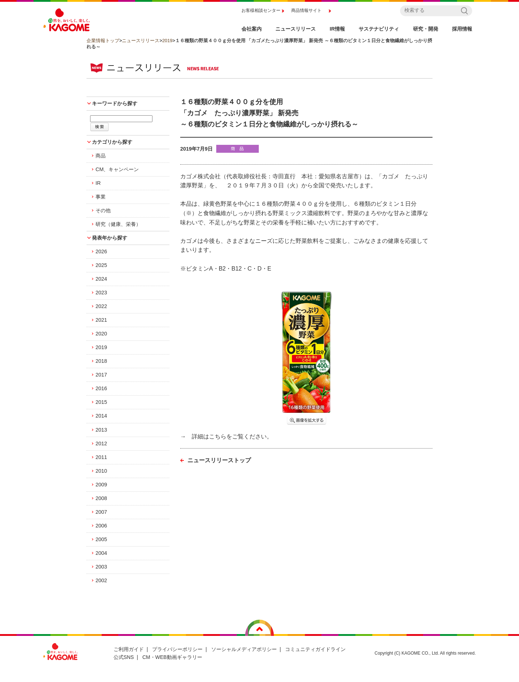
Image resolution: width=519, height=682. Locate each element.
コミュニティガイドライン (315, 649)
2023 (101, 292)
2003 (101, 567)
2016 (101, 388)
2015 (101, 402)
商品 (101, 156)
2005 (101, 539)
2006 (101, 526)
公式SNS (124, 657)
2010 (101, 471)
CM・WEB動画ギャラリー (172, 657)
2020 (101, 333)
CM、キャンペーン (117, 169)
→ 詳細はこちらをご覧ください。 (226, 436)
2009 (101, 484)
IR (98, 183)
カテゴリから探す (112, 142)
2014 (101, 416)
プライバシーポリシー (177, 649)
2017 (101, 375)
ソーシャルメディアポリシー (244, 649)
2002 (101, 580)
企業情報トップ (102, 40)
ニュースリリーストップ (219, 460)
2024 (101, 279)
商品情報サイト (306, 10)
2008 (101, 498)
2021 (101, 320)
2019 (167, 40)
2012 (101, 443)
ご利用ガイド (129, 649)
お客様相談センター (260, 10)
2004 (101, 553)
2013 (101, 430)
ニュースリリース (140, 40)
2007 (101, 512)
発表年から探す (109, 238)
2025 (101, 265)
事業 (101, 197)
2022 (101, 306)
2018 (101, 361)
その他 (103, 210)
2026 (101, 251)
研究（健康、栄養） (118, 224)
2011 (101, 457)
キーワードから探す (114, 103)
